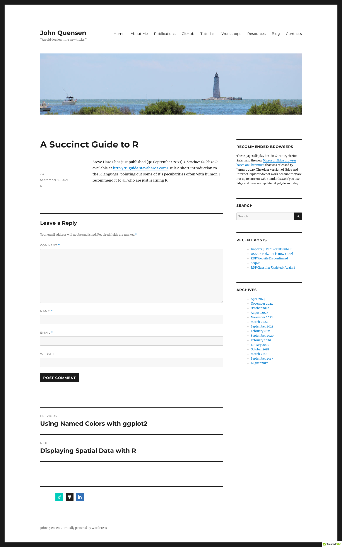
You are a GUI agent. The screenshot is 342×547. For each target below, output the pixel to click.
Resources (256, 34)
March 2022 (259, 322)
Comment (50, 245)
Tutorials (207, 34)
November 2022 (262, 317)
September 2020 (262, 336)
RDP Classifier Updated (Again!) (273, 267)
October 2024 (260, 308)
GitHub (188, 34)
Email (46, 332)
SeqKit (255, 263)
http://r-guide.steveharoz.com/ (140, 168)
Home (119, 34)
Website (47, 354)
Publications (165, 34)
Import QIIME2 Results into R (271, 249)
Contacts (294, 34)
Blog (276, 34)
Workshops (231, 34)
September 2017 (262, 358)
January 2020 (260, 345)
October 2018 (260, 349)
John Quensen (63, 32)
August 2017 (259, 363)
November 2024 (262, 303)
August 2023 (259, 313)
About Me (139, 34)
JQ (42, 173)
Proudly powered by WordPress (85, 528)
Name (46, 311)
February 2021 (260, 331)
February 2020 (261, 340)
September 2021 (262, 326)
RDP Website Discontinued (269, 258)
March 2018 (259, 354)
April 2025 (258, 299)
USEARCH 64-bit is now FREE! (272, 254)
